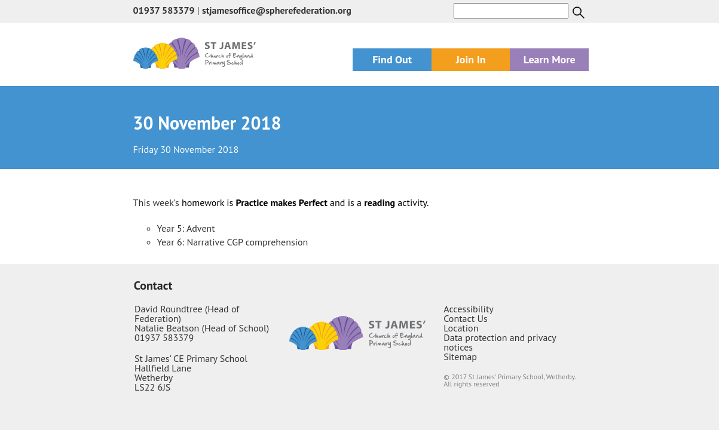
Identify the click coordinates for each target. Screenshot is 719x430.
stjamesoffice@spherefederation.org (276, 10)
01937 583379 (164, 10)
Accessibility (468, 309)
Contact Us (465, 318)
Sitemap (460, 357)
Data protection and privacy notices (499, 342)
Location (460, 328)
